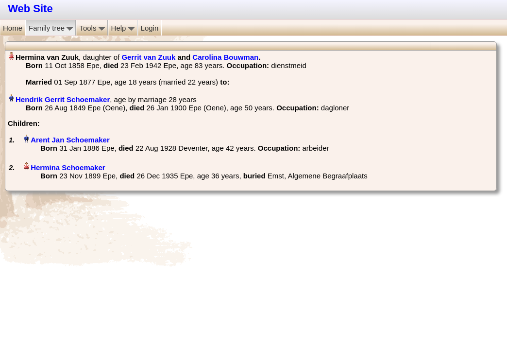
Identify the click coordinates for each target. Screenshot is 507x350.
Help (123, 28)
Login (150, 28)
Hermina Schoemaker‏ (68, 167)
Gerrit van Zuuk (148, 57)
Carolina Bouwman (225, 57)
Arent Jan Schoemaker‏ (70, 140)
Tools (91, 28)
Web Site (30, 8)
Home (12, 28)
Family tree (51, 28)
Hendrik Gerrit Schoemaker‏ (63, 99)
